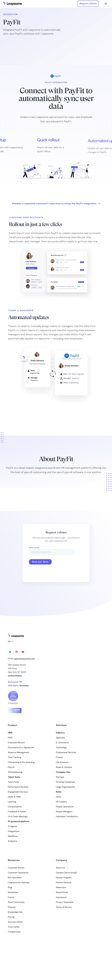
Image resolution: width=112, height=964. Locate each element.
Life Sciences (62, 762)
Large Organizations (65, 787)
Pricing (11, 917)
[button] (105, 4)
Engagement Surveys (18, 792)
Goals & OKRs (14, 797)
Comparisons (14, 932)
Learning (12, 802)
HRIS (10, 738)
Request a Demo (88, 3)
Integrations (13, 831)
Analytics (12, 841)
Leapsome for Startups (19, 883)
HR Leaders (61, 802)
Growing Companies (65, 782)
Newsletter (13, 892)
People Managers (64, 812)
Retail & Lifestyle (64, 767)
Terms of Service (64, 907)
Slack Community (16, 902)
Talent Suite (13, 782)
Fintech (59, 757)
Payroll (11, 767)
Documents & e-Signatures (21, 747)
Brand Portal (62, 892)
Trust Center (14, 927)
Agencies (60, 738)
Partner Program (63, 878)
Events (11, 897)
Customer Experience (18, 873)
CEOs (58, 797)
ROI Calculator (15, 878)
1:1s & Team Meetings (18, 816)
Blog (10, 887)
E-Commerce (62, 743)
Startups (60, 777)
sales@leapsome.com (24, 658)
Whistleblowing (15, 772)
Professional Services (66, 752)
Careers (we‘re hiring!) (66, 873)
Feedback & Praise (17, 812)
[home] (12, 3)
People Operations (65, 807)
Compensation (15, 807)
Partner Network (63, 883)
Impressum (61, 897)
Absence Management (18, 752)
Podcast (12, 907)
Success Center (15, 922)
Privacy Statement (64, 902)
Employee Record (16, 743)
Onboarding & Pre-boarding (21, 762)
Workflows (13, 836)
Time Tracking (14, 757)
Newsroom (61, 887)
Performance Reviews (18, 787)
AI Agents (12, 826)
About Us (60, 868)
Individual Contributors (67, 816)
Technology (61, 747)
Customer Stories (16, 868)
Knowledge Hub (15, 912)
